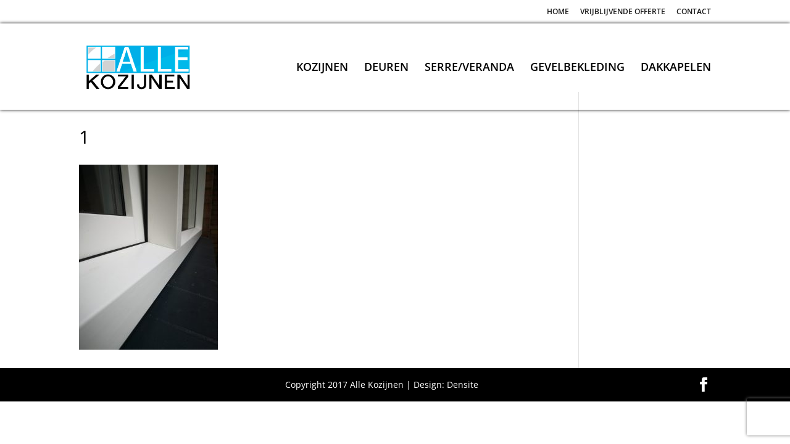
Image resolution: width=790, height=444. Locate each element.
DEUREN (386, 68)
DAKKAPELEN (676, 68)
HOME (558, 12)
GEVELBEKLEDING (577, 68)
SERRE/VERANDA (469, 68)
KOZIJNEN (322, 68)
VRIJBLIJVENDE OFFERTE (622, 12)
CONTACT (693, 12)
